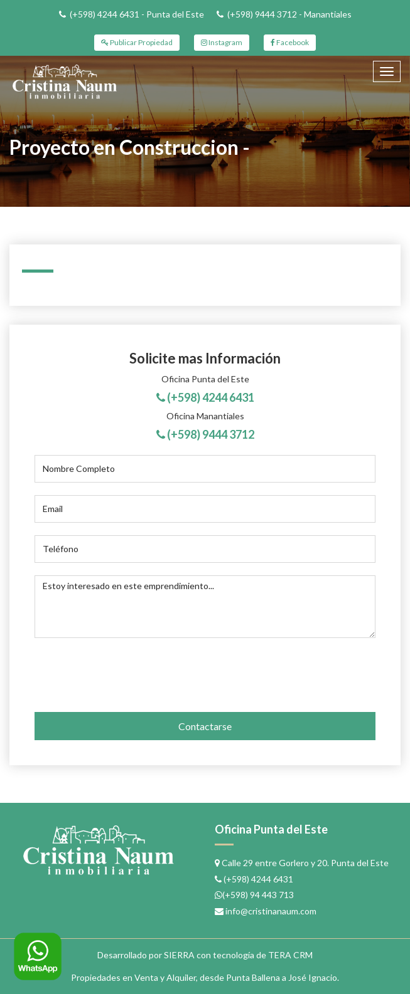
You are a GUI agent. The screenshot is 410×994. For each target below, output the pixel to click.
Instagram (221, 42)
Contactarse (205, 726)
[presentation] (116, 671)
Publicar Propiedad (137, 42)
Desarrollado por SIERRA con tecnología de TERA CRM (205, 955)
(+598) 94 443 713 (258, 894)
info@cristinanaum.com (270, 911)
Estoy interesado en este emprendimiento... (205, 606)
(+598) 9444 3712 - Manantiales (289, 14)
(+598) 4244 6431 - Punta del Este (137, 14)
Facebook (290, 42)
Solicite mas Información (205, 358)
